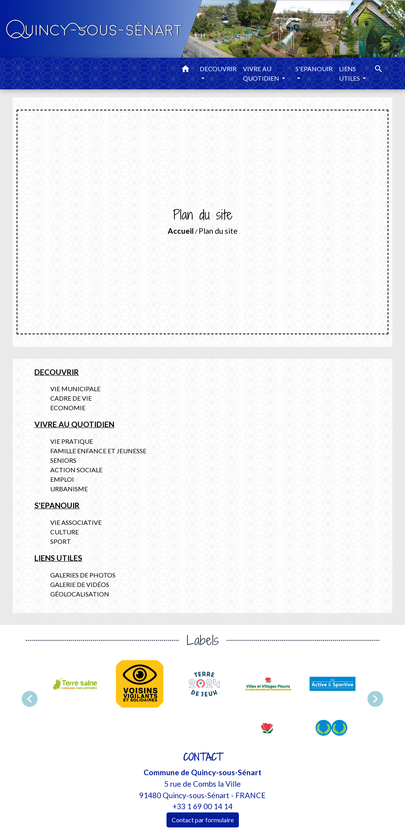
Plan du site (218, 230)
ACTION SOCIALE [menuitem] (76, 469)
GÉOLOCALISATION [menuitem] (79, 594)
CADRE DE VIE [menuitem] (71, 398)
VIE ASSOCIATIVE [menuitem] (76, 522)
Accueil (181, 230)
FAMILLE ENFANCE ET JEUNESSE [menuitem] (98, 450)
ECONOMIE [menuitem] (67, 407)
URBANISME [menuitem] (69, 488)
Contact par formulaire (203, 819)
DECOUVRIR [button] (218, 68)
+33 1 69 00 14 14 (202, 806)
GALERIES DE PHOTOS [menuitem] (82, 575)
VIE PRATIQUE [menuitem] (71, 441)
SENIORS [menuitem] (63, 460)
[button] (185, 70)
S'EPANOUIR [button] (314, 68)
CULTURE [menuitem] (64, 532)
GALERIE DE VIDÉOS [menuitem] (79, 584)
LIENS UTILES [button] (350, 73)
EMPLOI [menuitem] (62, 479)
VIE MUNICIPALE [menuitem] (75, 388)
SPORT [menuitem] (60, 541)
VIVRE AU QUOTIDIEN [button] (261, 73)
